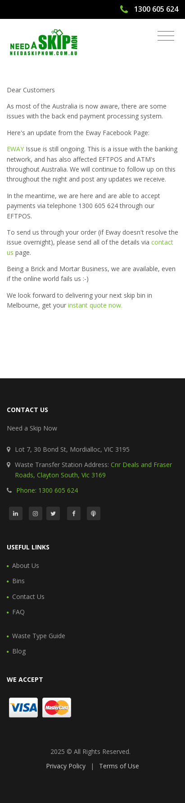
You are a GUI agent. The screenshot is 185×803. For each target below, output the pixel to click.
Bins (18, 580)
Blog (19, 651)
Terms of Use (119, 766)
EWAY (15, 149)
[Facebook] (74, 513)
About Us (25, 565)
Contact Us (28, 596)
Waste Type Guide (38, 635)
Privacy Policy (66, 766)
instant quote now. (95, 305)
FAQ (18, 612)
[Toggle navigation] (166, 36)
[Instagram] (35, 513)
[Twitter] (53, 513)
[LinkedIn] (16, 513)
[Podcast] (93, 513)
